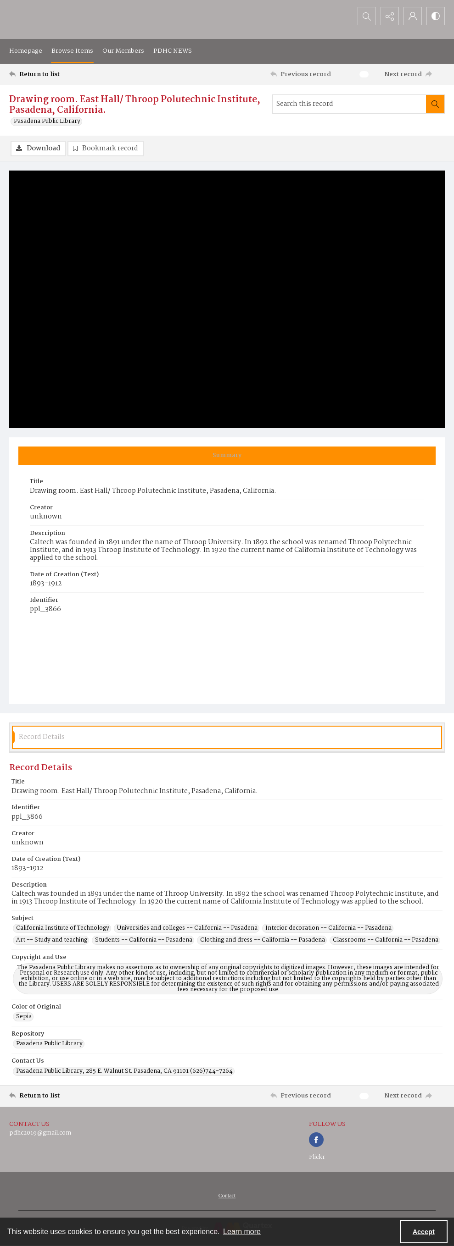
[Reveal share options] (389, 16)
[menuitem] (227, 1195)
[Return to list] (68, 74)
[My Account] (412, 16)
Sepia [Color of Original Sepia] (24, 1016)
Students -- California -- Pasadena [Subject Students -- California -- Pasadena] (143, 940)
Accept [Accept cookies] (424, 1231)
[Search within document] (435, 104)
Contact (227, 1195)
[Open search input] (367, 16)
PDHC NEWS (172, 51)
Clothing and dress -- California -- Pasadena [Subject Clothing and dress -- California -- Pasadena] (262, 940)
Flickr (317, 1157)
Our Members (123, 51)
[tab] (227, 455)
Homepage (25, 51)
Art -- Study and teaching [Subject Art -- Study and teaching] (51, 940)
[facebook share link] (316, 1139)
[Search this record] (349, 104)
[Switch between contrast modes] (435, 16)
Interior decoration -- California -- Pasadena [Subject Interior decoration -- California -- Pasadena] (328, 928)
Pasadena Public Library (47, 121)
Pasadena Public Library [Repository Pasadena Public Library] (49, 1043)
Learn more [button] (242, 1231)
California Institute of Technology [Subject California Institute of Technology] (62, 928)
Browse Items (72, 51)
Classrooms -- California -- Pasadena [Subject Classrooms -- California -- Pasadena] (385, 940)
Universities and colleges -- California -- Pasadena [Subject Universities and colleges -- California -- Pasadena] (187, 928)
